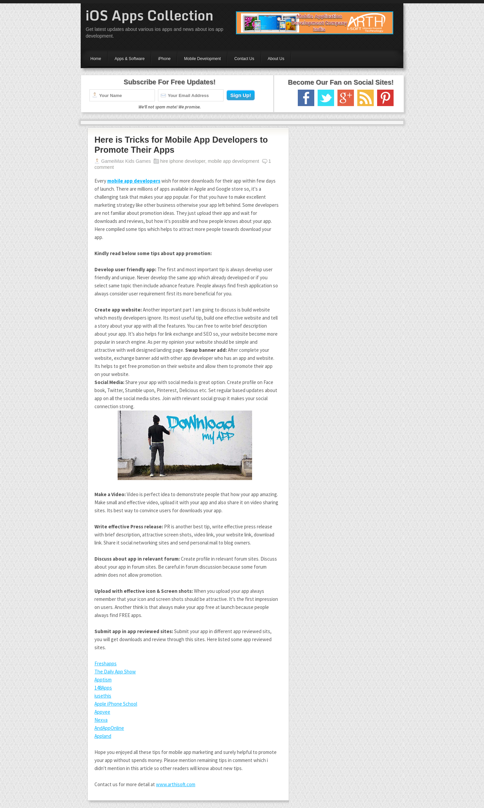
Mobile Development (202, 58)
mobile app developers (133, 181)
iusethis (102, 696)
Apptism (103, 679)
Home (95, 58)
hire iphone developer (182, 161)
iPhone (164, 58)
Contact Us (244, 58)
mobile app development (233, 161)
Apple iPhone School (115, 704)
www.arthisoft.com (175, 784)
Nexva (101, 720)
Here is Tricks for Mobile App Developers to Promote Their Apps (181, 144)
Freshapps (105, 663)
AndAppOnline (109, 728)
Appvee (102, 712)
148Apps (103, 687)
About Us (276, 58)
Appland (102, 736)
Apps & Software (130, 58)
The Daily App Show (115, 671)
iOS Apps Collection (149, 15)
